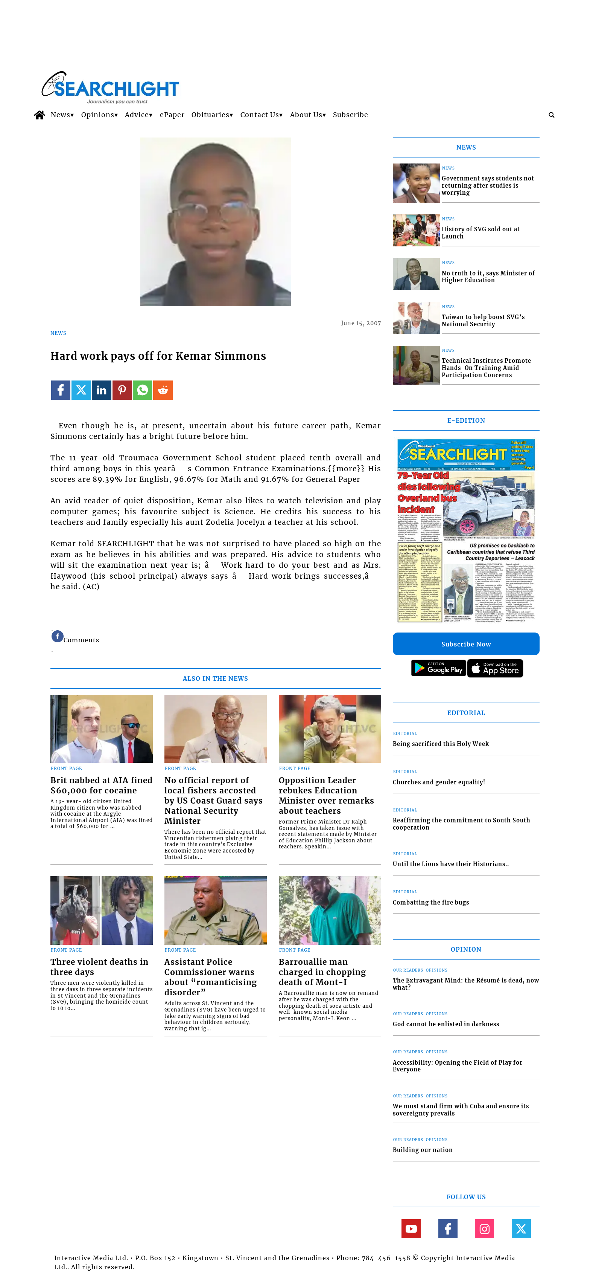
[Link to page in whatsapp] (142, 390)
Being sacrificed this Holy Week (441, 744)
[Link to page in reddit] (162, 390)
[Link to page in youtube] (411, 1228)
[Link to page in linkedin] (101, 390)
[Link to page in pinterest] (122, 390)
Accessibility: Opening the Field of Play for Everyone (458, 1066)
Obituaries (211, 115)
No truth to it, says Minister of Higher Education (488, 277)
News (60, 115)
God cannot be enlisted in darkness (446, 1024)
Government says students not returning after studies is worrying (488, 185)
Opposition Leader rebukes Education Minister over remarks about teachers (326, 796)
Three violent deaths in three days (99, 967)
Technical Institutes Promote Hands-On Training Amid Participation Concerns (486, 368)
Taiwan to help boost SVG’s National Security (483, 321)
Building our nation (423, 1150)
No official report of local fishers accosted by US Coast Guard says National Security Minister (213, 801)
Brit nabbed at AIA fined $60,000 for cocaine (101, 786)
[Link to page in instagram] (484, 1228)
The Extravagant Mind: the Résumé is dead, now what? (466, 984)
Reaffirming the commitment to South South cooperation (462, 824)
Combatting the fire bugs (431, 902)
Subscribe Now (466, 644)
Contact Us (259, 115)
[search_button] (551, 115)
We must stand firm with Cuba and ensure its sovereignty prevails (461, 1110)
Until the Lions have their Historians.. (451, 864)
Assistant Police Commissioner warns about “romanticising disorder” (210, 977)
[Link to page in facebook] (60, 390)
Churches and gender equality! (439, 782)
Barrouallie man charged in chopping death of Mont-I (322, 972)
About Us (306, 115)
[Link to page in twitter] (81, 390)
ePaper (172, 115)
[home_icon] (39, 115)
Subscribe (350, 115)
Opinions (97, 115)
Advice (137, 115)
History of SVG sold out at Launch (481, 233)
